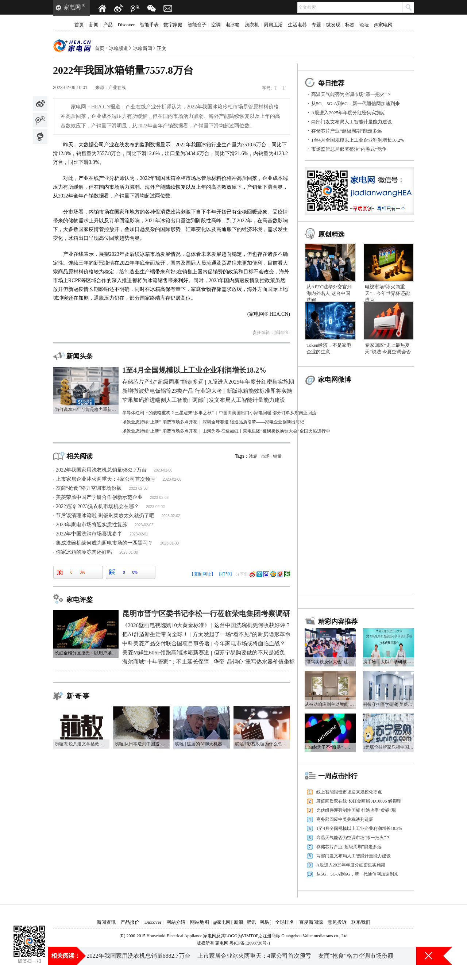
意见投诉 (337, 922)
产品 (108, 24)
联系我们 (360, 922)
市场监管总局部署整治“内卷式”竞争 (349, 149)
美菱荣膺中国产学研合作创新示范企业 (99, 497)
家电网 (72, 7)
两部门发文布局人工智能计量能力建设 (351, 121)
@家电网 (383, 24)
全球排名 (284, 922)
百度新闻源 (311, 922)
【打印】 (225, 574)
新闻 (94, 24)
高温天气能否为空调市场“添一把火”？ (351, 94)
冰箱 (253, 456)
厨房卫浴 (273, 24)
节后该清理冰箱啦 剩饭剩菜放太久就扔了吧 (105, 515)
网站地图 (199, 922)
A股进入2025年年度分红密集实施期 (348, 112)
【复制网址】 (202, 574)
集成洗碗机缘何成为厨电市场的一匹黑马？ (104, 543)
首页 (79, 24)
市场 (265, 456)
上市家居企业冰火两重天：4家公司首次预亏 (105, 479)
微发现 (333, 24)
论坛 (364, 24)
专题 (316, 24)
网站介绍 (175, 922)
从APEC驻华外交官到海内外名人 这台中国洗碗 (329, 293)
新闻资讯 (106, 922)
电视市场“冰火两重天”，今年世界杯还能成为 (387, 293)
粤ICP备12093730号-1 (250, 943)
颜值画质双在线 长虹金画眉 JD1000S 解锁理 (358, 801)
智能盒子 (197, 24)
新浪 (238, 922)
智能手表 (149, 24)
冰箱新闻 (142, 48)
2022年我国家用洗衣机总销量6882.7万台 (101, 470)
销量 (277, 456)
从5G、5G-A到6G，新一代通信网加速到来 (355, 103)
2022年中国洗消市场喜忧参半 (89, 534)
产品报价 (129, 922)
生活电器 (297, 24)
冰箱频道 (118, 48)
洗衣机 (252, 24)
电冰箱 (232, 24)
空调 (216, 24)
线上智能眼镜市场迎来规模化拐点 (349, 792)
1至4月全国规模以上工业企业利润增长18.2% (357, 140)
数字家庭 (172, 24)
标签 (350, 24)
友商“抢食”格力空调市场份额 (88, 488)
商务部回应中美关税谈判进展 (344, 819)
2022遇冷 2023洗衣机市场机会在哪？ (97, 506)
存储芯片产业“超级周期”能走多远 (346, 131)
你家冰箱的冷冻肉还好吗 (84, 552)
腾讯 (251, 922)
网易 (264, 922)
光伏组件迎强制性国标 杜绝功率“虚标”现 (356, 810)
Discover (126, 24)
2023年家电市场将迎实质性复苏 (91, 524)
